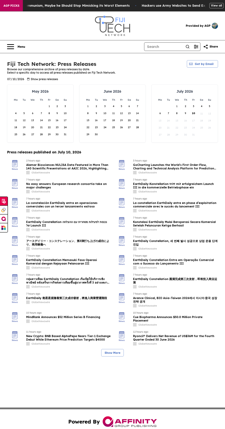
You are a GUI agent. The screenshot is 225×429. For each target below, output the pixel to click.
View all (216, 5)
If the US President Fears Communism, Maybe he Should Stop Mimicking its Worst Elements (74, 6)
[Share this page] (210, 46)
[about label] (28, 172)
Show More (112, 353)
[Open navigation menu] (16, 46)
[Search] (163, 47)
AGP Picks (11, 5)
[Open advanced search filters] (196, 47)
